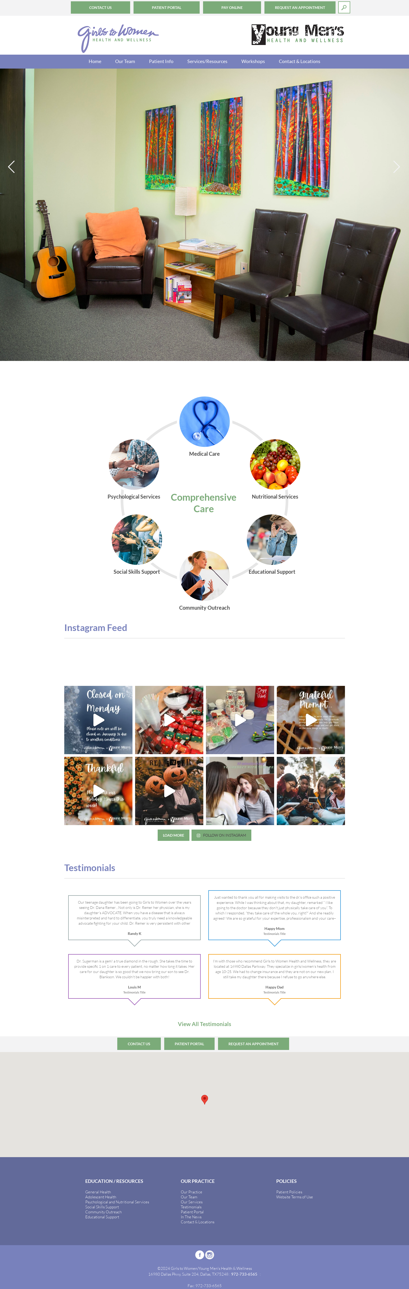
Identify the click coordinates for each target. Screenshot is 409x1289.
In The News (191, 1216)
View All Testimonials (204, 1024)
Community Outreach (103, 1211)
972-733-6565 (244, 1274)
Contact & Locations (299, 61)
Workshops (253, 61)
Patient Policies (289, 1191)
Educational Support (102, 1216)
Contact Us (100, 7)
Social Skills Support (102, 1206)
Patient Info (161, 61)
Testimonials (191, 1206)
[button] (204, 1100)
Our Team (125, 61)
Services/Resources (207, 61)
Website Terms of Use (294, 1196)
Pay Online (232, 7)
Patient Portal (166, 7)
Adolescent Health (100, 1196)
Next (397, 167)
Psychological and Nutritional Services (117, 1201)
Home (95, 61)
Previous (12, 167)
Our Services (192, 1201)
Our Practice (191, 1191)
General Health (98, 1191)
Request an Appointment (300, 7)
